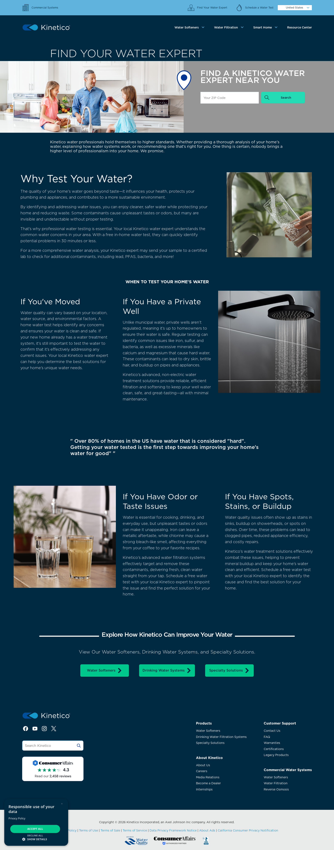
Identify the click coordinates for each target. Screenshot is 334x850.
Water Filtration (276, 783)
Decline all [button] (35, 835)
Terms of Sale (110, 830)
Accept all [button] (35, 829)
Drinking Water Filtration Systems (221, 737)
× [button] (62, 804)
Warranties (272, 743)
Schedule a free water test (286, 569)
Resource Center (299, 27)
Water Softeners (104, 670)
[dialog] (36, 822)
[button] (36, 839)
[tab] (190, 27)
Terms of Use (88, 830)
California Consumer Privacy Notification (248, 830)
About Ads (207, 830)
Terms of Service (135, 830)
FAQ (267, 737)
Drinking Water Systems (167, 670)
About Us (203, 765)
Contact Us (272, 730)
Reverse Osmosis (276, 789)
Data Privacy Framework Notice (173, 830)
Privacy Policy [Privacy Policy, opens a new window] (17, 818)
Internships (204, 789)
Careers (201, 771)
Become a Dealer (208, 783)
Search (286, 97)
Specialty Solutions (229, 670)
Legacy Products (276, 755)
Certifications (274, 749)
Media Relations (207, 777)
